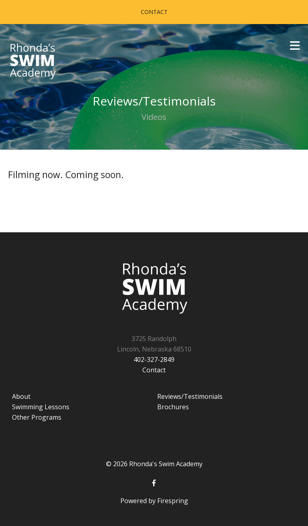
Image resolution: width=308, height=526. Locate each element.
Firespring (172, 500)
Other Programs (36, 417)
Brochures (173, 406)
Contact (154, 12)
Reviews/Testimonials (190, 396)
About (21, 396)
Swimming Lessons (40, 406)
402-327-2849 (154, 359)
